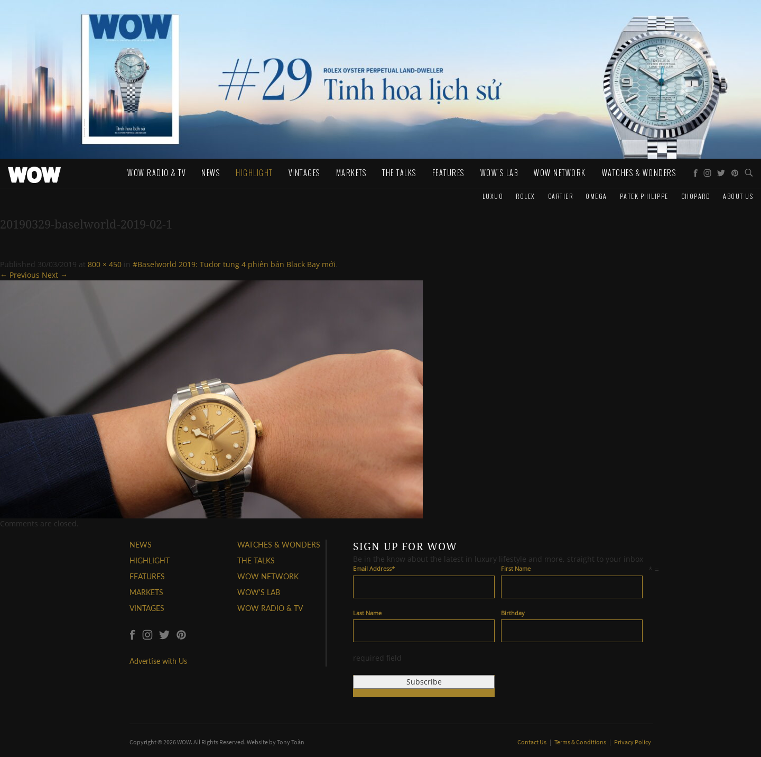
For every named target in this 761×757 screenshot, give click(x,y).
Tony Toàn (290, 742)
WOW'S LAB (258, 592)
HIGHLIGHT (149, 560)
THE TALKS (256, 560)
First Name (516, 568)
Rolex (525, 195)
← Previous (20, 275)
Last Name (367, 613)
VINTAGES (146, 608)
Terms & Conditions (580, 742)
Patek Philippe (644, 195)
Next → (55, 275)
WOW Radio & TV (156, 172)
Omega (596, 195)
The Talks (399, 172)
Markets (351, 172)
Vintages (304, 172)
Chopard (696, 195)
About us (738, 195)
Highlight (254, 172)
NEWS (140, 544)
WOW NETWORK (268, 576)
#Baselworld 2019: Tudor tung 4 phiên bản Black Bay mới (234, 264)
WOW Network (560, 172)
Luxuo (493, 195)
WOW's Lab (499, 172)
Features (448, 172)
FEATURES (147, 576)
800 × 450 (105, 264)
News (210, 172)
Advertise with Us (158, 660)
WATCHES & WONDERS (639, 172)
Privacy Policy (632, 742)
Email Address (374, 568)
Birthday (513, 613)
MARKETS (146, 592)
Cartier (560, 195)
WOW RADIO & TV (270, 608)
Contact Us (532, 742)
